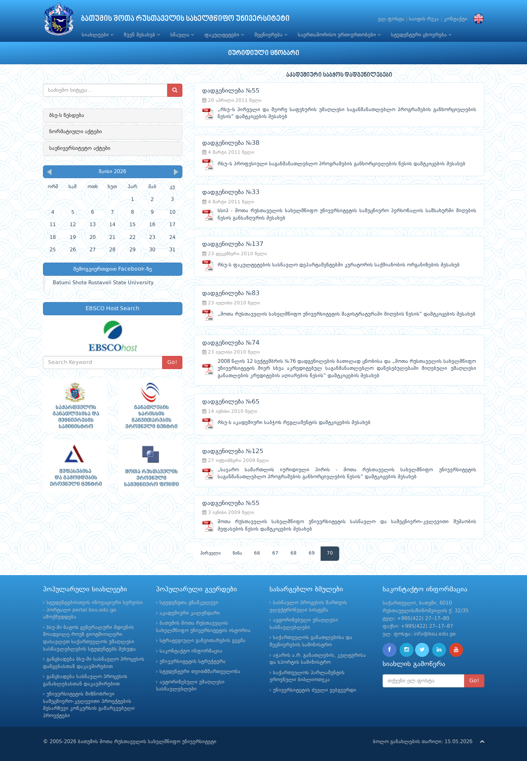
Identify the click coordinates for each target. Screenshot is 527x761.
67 (275, 553)
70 (330, 553)
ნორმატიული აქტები (75, 131)
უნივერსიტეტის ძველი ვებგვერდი (314, 690)
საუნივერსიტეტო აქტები (79, 148)
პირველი (210, 553)
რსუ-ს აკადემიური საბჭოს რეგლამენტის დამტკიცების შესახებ (294, 422)
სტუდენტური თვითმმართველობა (200, 671)
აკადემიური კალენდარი (190, 613)
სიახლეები (97, 35)
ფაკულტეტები (224, 35)
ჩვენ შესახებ (142, 35)
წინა (237, 553)
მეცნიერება (270, 35)
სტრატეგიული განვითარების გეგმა (202, 640)
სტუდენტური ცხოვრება (421, 35)
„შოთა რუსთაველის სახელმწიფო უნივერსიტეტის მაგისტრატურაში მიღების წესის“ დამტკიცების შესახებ (347, 314)
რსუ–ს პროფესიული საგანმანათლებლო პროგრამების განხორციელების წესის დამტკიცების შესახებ (341, 164)
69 (312, 553)
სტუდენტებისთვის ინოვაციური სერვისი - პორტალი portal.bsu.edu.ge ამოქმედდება (93, 610)
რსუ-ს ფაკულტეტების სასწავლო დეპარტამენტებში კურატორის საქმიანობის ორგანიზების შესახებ (339, 265)
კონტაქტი (455, 19)
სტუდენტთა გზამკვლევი (189, 602)
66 (257, 553)
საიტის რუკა (424, 19)
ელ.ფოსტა (391, 19)
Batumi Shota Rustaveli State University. (103, 282)
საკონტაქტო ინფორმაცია (191, 651)
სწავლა (182, 35)
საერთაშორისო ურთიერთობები (339, 35)
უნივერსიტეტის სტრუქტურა (193, 661)
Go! (172, 362)
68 (293, 553)
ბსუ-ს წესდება (66, 115)
